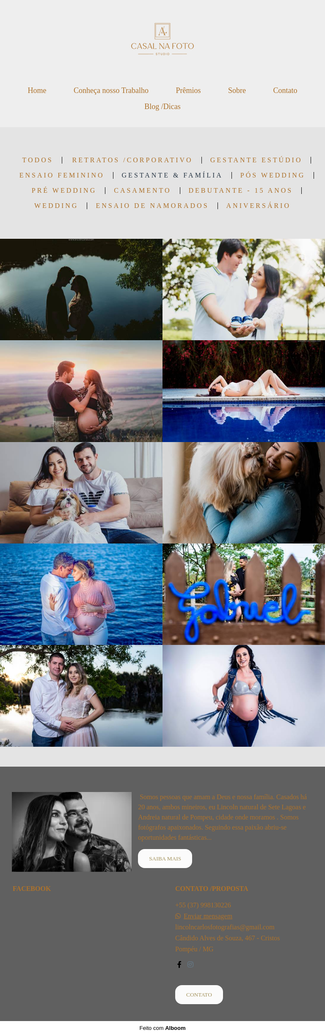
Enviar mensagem (208, 916)
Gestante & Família (172, 175)
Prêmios (188, 90)
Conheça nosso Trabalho (111, 90)
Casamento (142, 190)
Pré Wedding (64, 190)
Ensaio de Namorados (152, 205)
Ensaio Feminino (62, 175)
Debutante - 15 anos (241, 190)
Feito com (162, 1028)
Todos (37, 160)
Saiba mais (165, 858)
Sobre (237, 90)
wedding (56, 205)
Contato (285, 90)
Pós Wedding (272, 175)
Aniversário (258, 205)
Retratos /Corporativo (132, 160)
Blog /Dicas (162, 106)
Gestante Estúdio (256, 160)
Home (37, 90)
